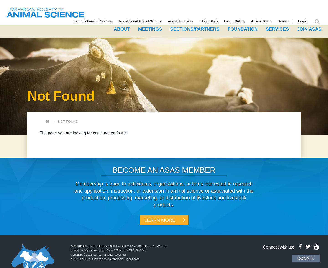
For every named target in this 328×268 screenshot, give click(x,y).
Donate (287, 21)
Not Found (68, 120)
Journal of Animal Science (97, 21)
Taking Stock (213, 21)
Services (277, 28)
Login (307, 21)
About (122, 28)
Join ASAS (309, 28)
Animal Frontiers (184, 21)
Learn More (159, 220)
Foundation (243, 28)
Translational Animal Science (144, 21)
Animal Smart (266, 21)
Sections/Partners (194, 28)
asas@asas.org (89, 251)
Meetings (150, 28)
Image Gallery (239, 21)
